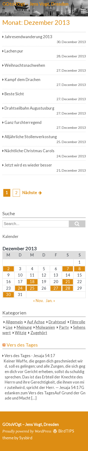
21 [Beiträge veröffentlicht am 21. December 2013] (67, 281)
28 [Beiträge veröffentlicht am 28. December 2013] (67, 288)
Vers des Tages (22, 344)
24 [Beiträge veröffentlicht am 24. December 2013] (20, 288)
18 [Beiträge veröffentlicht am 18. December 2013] (32, 281)
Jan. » (50, 300)
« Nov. (38, 300)
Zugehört (39, 332)
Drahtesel (57, 322)
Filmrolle (77, 322)
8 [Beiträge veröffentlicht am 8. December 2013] (79, 268)
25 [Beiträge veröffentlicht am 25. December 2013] (32, 288)
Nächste (29, 192)
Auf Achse (36, 322)
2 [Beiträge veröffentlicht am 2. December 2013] (8, 268)
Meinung (24, 327)
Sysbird (25, 438)
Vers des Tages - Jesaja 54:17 (29, 355)
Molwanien (45, 327)
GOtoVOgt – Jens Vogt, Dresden (35, 4)
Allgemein (14, 322)
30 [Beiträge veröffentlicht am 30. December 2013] (8, 294)
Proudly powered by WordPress (26, 431)
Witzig (20, 332)
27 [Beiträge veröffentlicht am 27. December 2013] (56, 288)
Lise (9, 327)
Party (64, 327)
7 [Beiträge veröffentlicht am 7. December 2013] (68, 268)
